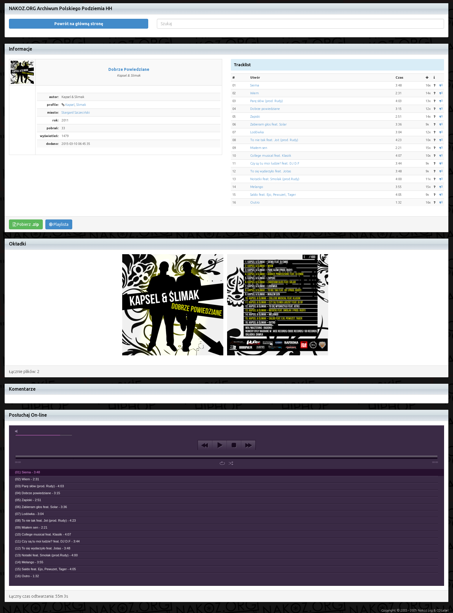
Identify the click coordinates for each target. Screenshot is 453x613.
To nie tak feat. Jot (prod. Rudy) (274, 140)
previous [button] (205, 445)
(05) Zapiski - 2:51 (28, 500)
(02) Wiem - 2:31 (27, 479)
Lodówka (257, 132)
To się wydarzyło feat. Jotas (270, 171)
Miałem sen (258, 147)
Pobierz (26, 224)
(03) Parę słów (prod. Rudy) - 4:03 (39, 486)
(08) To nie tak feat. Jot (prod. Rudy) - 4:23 (45, 520)
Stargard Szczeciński (76, 112)
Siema (254, 85)
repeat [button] (222, 463)
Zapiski (255, 116)
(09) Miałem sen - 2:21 (31, 527)
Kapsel (70, 104)
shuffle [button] (231, 463)
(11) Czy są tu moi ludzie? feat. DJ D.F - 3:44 (47, 541)
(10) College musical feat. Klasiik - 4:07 (43, 534)
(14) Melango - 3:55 (29, 562)
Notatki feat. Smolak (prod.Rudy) (274, 179)
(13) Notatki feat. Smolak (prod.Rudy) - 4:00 (46, 555)
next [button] (248, 445)
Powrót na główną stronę (78, 23)
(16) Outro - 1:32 (27, 576)
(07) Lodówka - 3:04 (29, 514)
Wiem (254, 93)
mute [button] (17, 431)
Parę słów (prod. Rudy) (266, 101)
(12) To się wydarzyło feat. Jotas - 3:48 (42, 548)
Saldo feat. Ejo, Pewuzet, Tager (273, 194)
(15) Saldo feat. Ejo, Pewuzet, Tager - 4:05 (45, 569)
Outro (255, 202)
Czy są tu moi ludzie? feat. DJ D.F (274, 163)
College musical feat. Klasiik (270, 155)
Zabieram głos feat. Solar (268, 124)
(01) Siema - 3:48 (27, 472)
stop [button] (234, 445)
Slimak (81, 104)
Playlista (58, 224)
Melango (256, 187)
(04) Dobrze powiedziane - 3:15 (37, 493)
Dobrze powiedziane (265, 108)
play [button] (219, 445)
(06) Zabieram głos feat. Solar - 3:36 (41, 507)
